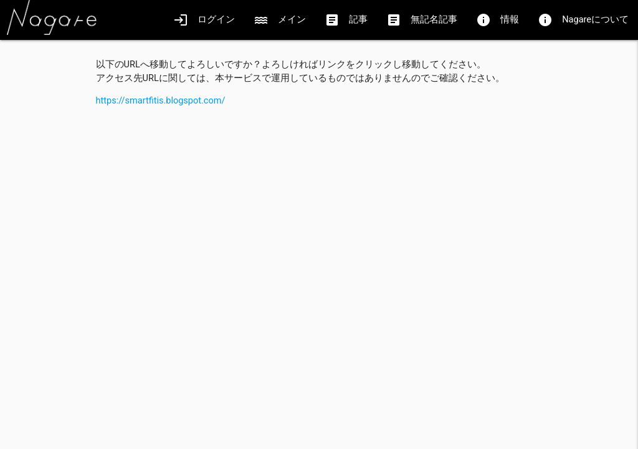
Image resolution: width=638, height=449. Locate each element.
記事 (346, 20)
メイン (280, 20)
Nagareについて (583, 20)
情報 (497, 20)
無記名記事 (421, 20)
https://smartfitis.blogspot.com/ (161, 100)
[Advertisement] (319, 195)
